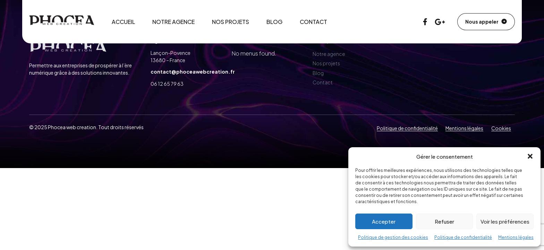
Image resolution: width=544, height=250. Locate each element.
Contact (313, 21)
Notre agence (173, 21)
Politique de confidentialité (463, 237)
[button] (530, 156)
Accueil (123, 21)
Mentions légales (516, 237)
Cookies (501, 128)
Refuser (444, 221)
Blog (274, 21)
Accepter (384, 221)
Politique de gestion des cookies (393, 237)
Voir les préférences (505, 221)
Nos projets (230, 21)
